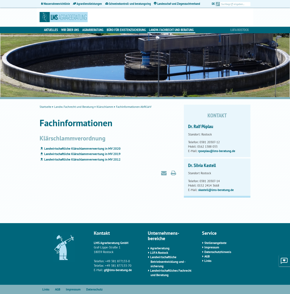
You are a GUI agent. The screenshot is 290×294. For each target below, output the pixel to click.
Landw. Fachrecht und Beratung (171, 30)
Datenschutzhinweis (217, 252)
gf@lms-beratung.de (118, 270)
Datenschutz (94, 289)
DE (213, 4)
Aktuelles (51, 30)
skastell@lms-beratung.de (216, 190)
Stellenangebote (215, 243)
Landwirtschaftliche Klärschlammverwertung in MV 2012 (82, 159)
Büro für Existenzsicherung (126, 30)
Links (207, 261)
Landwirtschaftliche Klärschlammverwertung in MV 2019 (82, 154)
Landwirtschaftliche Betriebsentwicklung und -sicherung (168, 261)
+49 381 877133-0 (117, 261)
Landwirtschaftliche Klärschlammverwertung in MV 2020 (82, 149)
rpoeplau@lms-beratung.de (216, 151)
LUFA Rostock (159, 253)
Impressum (211, 247)
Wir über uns (70, 30)
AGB (207, 256)
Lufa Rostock (239, 30)
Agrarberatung (92, 30)
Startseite (45, 107)
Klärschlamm (105, 107)
